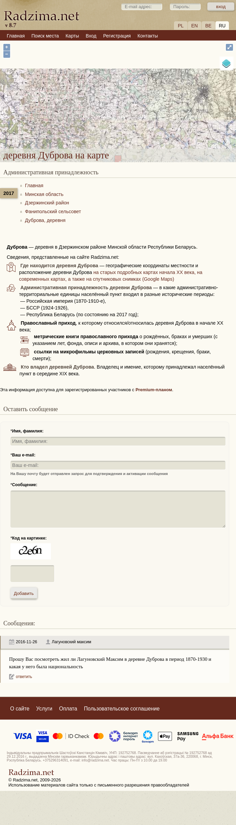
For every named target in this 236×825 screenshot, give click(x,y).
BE (208, 25)
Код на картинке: (29, 538)
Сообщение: (24, 484)
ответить (24, 676)
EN (194, 25)
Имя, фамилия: (27, 431)
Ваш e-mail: (23, 455)
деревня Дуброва (145, 103)
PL (180, 25)
